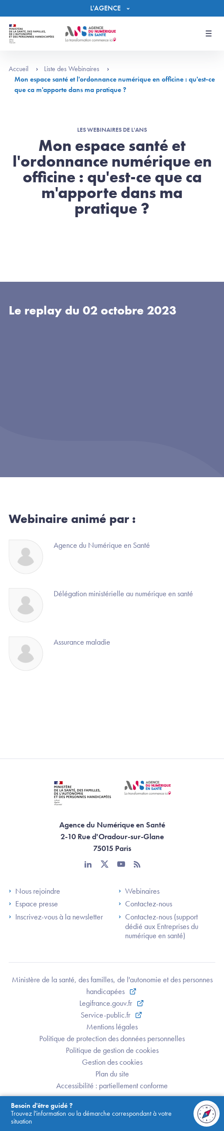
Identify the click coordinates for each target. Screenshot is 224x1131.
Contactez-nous (145, 904)
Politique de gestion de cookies (112, 1050)
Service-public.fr (106, 1015)
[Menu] (112, 8)
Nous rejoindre (34, 891)
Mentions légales (112, 1027)
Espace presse (33, 904)
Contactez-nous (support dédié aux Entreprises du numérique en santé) (158, 926)
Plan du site (112, 1074)
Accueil (23, 68)
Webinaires (139, 891)
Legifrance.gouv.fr (106, 1003)
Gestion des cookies (112, 1062)
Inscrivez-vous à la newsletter (56, 917)
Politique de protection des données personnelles (112, 1038)
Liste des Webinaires (76, 68)
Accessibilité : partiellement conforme (112, 1085)
